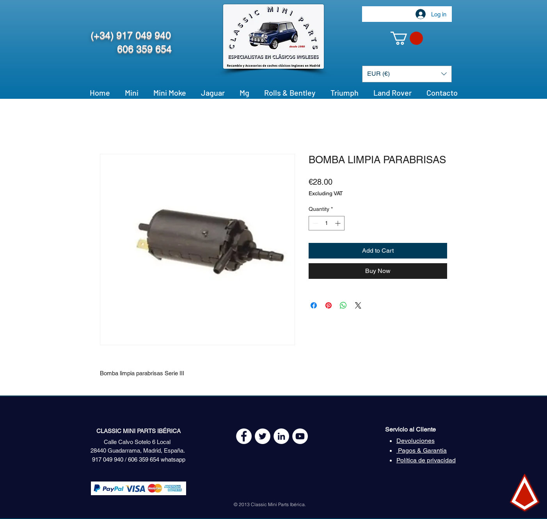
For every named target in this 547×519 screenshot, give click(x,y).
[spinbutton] (327, 223)
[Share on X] (358, 305)
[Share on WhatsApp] (343, 305)
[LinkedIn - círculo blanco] (281, 436)
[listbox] (407, 74)
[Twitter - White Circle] (262, 436)
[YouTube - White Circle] (300, 436)
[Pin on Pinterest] (328, 305)
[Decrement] (315, 223)
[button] (407, 38)
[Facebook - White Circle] (244, 436)
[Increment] (338, 223)
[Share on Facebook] (313, 305)
